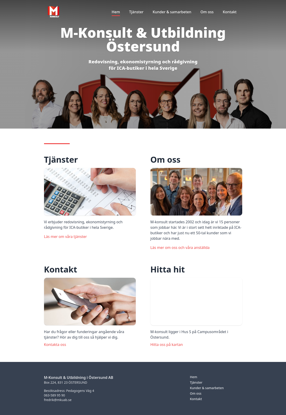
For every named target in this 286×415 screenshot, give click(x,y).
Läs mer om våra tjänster (65, 236)
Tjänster (196, 382)
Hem (193, 377)
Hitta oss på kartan (166, 344)
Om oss (195, 393)
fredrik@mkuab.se (58, 400)
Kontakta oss (55, 344)
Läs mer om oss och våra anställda (180, 247)
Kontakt (196, 399)
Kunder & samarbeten (207, 388)
